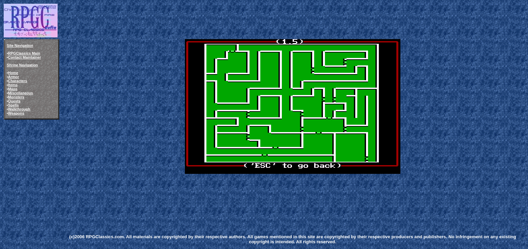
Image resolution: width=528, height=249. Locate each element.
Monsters (16, 97)
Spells (13, 105)
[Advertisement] (184, 190)
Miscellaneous (20, 93)
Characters (17, 81)
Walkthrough (19, 109)
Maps (13, 89)
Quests (14, 101)
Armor (13, 77)
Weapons (16, 113)
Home (13, 73)
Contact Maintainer (24, 57)
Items (13, 85)
